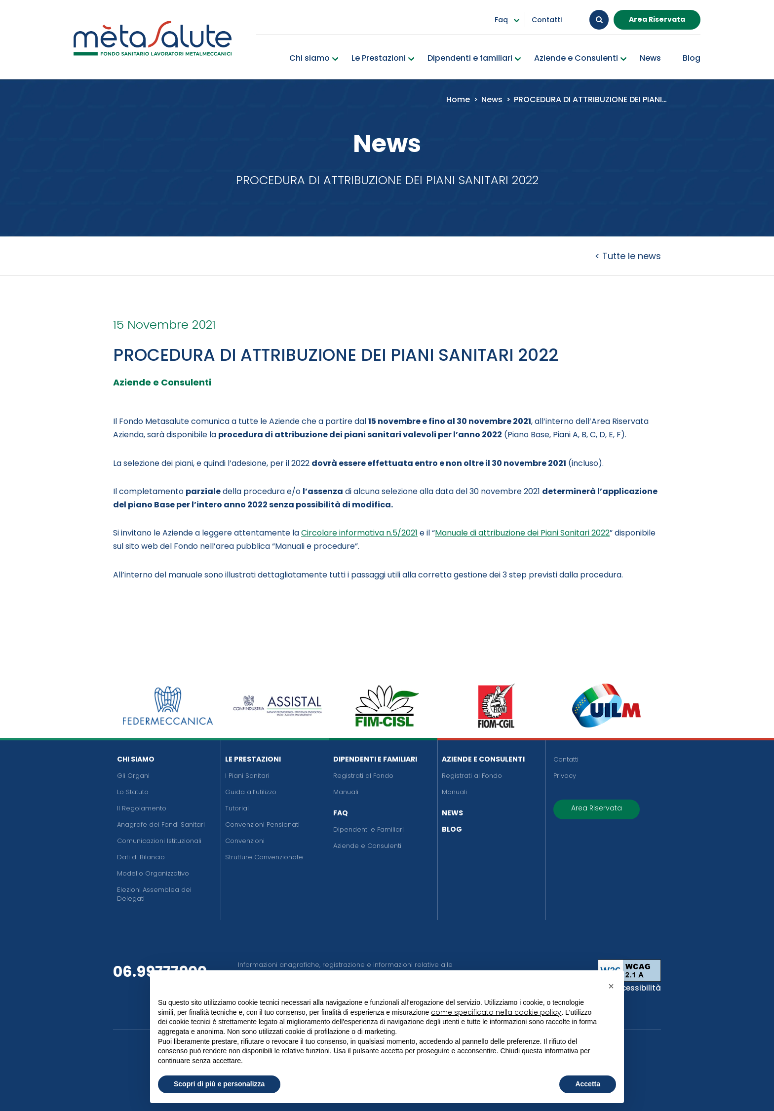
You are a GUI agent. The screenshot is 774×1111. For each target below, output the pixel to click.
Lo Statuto (133, 792)
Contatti (566, 759)
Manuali (345, 792)
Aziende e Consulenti (367, 845)
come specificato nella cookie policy (496, 1012)
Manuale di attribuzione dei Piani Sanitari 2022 (522, 532)
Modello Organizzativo (153, 873)
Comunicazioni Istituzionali (159, 840)
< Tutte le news (628, 256)
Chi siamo (136, 759)
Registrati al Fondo (363, 775)
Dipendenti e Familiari (375, 759)
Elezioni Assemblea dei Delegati (154, 894)
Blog (452, 829)
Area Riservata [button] (657, 19)
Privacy (564, 775)
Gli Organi (133, 775)
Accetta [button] (587, 1084)
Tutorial (237, 808)
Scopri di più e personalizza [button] (219, 1084)
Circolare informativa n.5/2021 (359, 532)
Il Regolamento (141, 808)
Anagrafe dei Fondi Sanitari (161, 824)
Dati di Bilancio (141, 857)
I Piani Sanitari (247, 775)
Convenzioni (245, 840)
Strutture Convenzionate (264, 857)
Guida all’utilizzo (250, 792)
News (452, 813)
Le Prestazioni (253, 759)
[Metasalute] (153, 38)
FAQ (340, 813)
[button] (611, 986)
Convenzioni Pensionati (262, 824)
